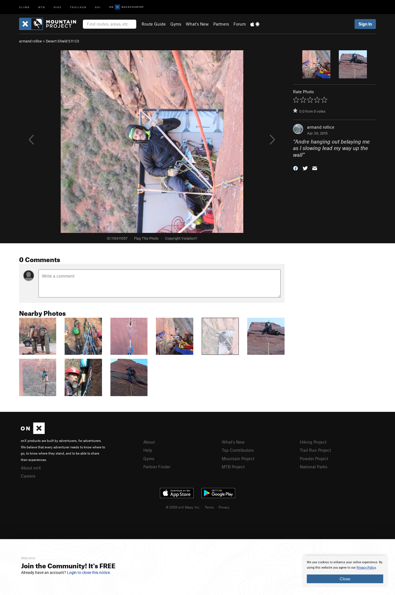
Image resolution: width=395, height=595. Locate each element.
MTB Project (233, 466)
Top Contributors (238, 450)
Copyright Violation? (181, 238)
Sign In (365, 23)
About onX (31, 467)
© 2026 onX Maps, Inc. (183, 507)
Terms (209, 507)
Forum (239, 23)
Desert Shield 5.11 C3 (62, 41)
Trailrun (78, 7)
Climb (24, 7)
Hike (58, 7)
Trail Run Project (315, 450)
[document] (345, 571)
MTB (41, 7)
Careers (28, 475)
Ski (98, 7)
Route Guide (154, 23)
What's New (197, 23)
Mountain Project (238, 458)
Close (345, 578)
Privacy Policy (366, 567)
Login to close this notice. (89, 572)
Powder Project (314, 458)
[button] (295, 168)
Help (147, 450)
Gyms (175, 23)
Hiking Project (313, 441)
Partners (221, 23)
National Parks (313, 466)
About (149, 441)
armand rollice (30, 41)
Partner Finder (157, 466)
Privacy (224, 507)
